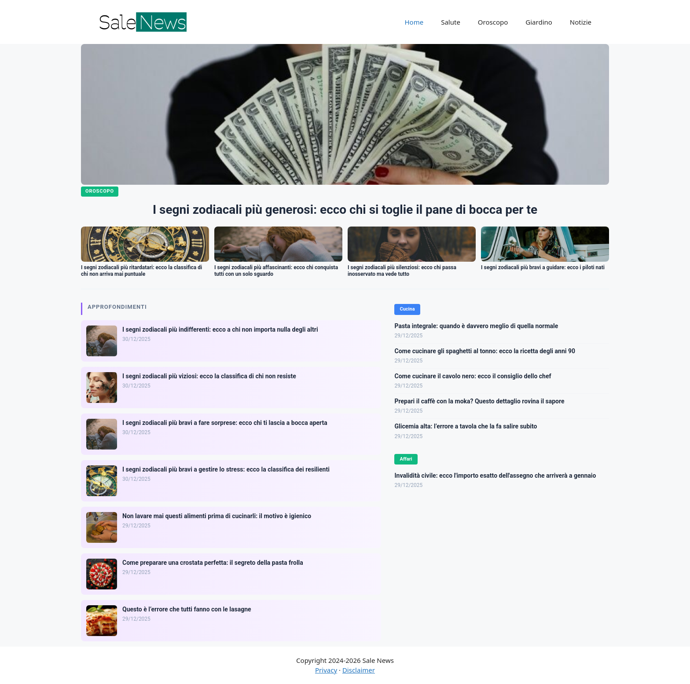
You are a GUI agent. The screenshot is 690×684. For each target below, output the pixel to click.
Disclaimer (358, 670)
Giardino (538, 22)
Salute (450, 22)
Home (414, 22)
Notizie (580, 22)
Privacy (326, 670)
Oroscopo (493, 22)
